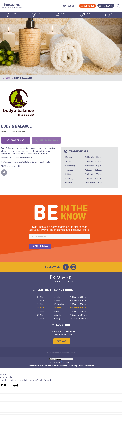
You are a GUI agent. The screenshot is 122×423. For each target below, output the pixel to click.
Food (36, 15)
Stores (12, 15)
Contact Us (69, 6)
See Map (63, 310)
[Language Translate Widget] (61, 328)
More (109, 15)
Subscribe (89, 6)
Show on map (46, 103)
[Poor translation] (16, 354)
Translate (107, 6)
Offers (85, 15)
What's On (61, 15)
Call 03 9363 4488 (77, 103)
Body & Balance (56, 89)
